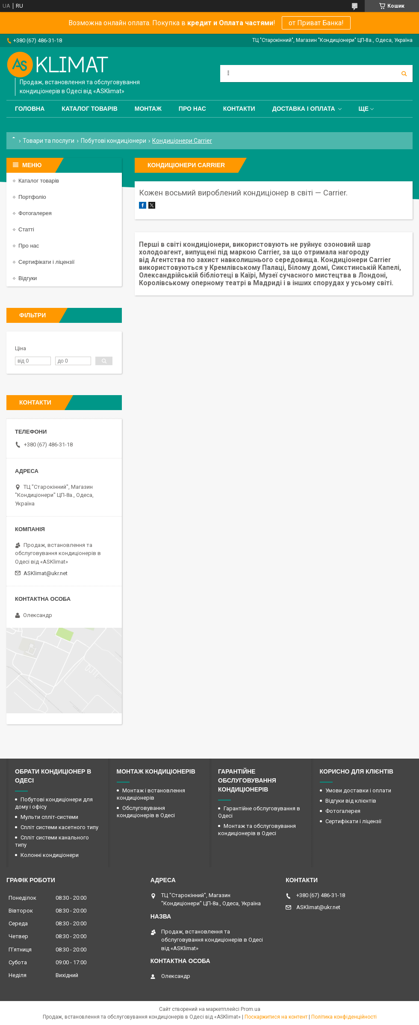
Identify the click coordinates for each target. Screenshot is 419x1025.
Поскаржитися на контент (276, 1017)
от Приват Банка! (316, 23)
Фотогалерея (35, 213)
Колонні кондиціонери (50, 855)
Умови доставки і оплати (358, 790)
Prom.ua (250, 1009)
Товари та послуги (48, 140)
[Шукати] (404, 73)
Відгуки (27, 278)
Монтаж (148, 108)
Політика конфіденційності (344, 1017)
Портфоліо (32, 197)
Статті (26, 229)
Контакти (239, 108)
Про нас (192, 108)
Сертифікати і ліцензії (46, 262)
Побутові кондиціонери (113, 140)
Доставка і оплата (303, 108)
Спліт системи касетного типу (59, 827)
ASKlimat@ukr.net (46, 573)
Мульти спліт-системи (49, 817)
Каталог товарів (89, 108)
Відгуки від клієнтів (350, 801)
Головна (29, 108)
